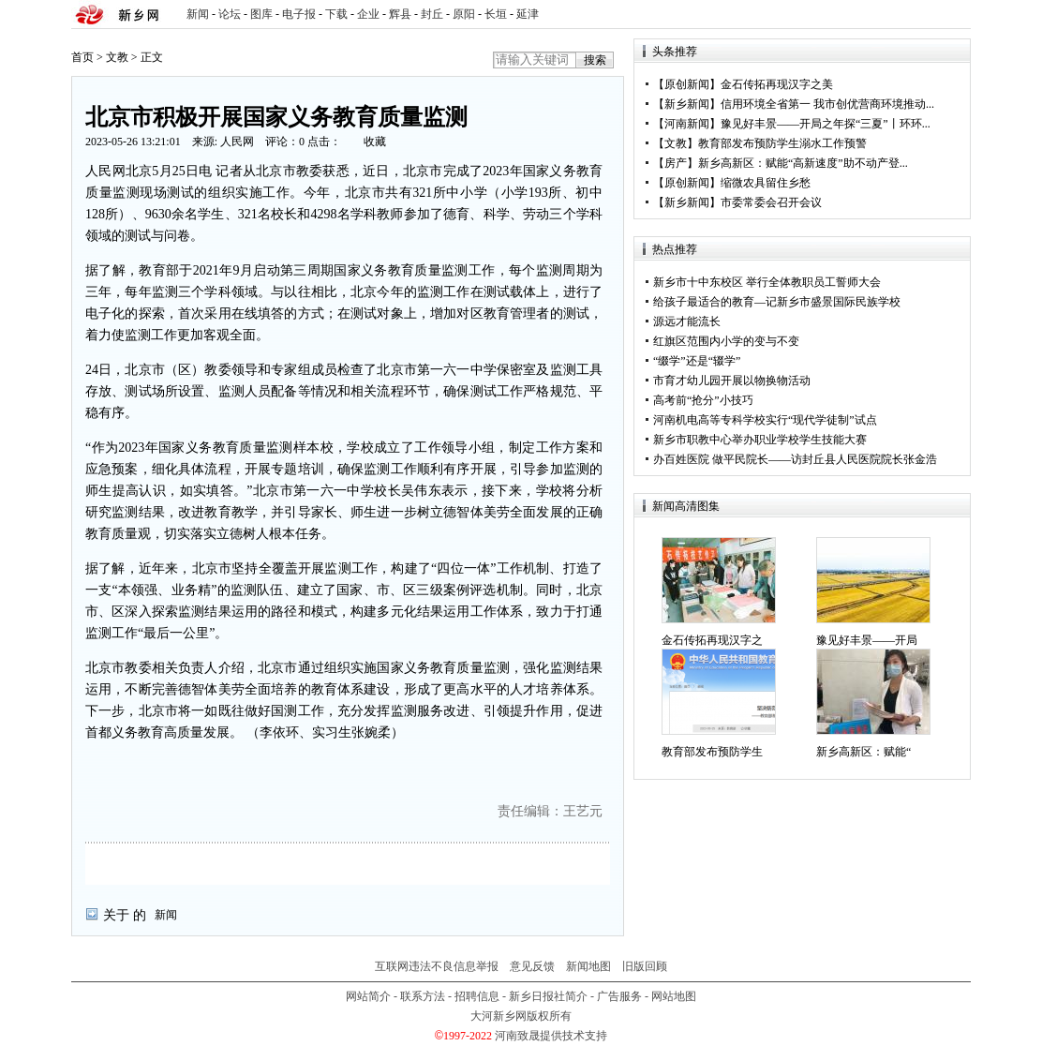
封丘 (432, 14)
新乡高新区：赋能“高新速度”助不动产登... (803, 163)
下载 (336, 14)
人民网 (237, 141)
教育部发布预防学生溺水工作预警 (782, 143)
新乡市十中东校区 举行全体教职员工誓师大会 (767, 282)
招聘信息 (476, 996)
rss (953, 14)
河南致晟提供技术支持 (551, 1035)
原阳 (464, 14)
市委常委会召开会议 (771, 202)
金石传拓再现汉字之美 (777, 84)
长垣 (495, 14)
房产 (675, 163)
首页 (82, 57)
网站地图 (673, 996)
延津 (527, 14)
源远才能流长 (687, 321)
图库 (261, 14)
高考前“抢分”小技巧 (703, 400)
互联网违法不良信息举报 (437, 966)
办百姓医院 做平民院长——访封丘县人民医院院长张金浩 (795, 459)
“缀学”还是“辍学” (696, 360)
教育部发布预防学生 (712, 751)
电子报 (299, 14)
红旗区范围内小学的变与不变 (726, 341)
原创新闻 (686, 84)
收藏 (375, 141)
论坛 (229, 14)
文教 (117, 57)
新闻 (197, 14)
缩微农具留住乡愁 (766, 182)
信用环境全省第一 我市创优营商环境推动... (827, 104)
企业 (368, 14)
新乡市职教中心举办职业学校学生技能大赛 (760, 439)
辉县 (400, 14)
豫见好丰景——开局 (866, 640)
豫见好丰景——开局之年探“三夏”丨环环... (825, 123)
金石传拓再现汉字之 (712, 640)
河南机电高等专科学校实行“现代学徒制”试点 (765, 419)
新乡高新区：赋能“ (863, 751)
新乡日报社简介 (548, 996)
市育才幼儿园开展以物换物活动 (732, 380)
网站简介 (368, 996)
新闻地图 (588, 966)
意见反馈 (532, 966)
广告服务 (619, 996)
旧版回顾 (644, 966)
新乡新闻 (686, 104)
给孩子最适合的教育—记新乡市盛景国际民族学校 (777, 301)
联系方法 (422, 996)
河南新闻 (686, 123)
